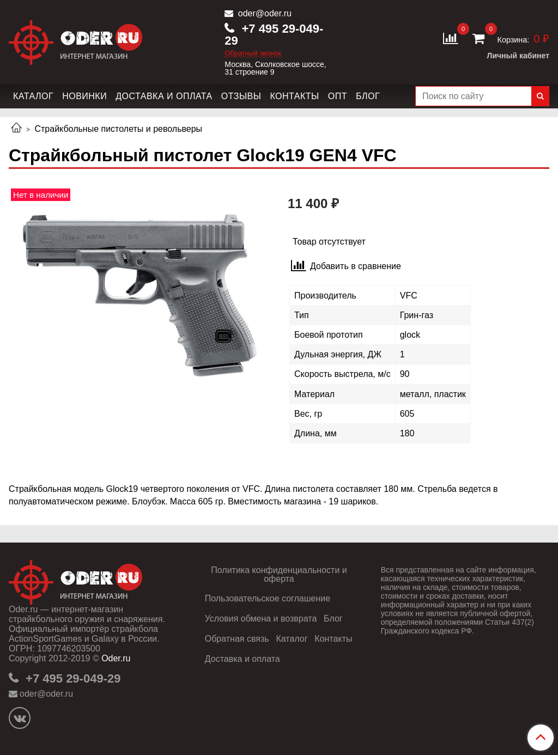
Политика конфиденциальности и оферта (279, 574)
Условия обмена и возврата (261, 618)
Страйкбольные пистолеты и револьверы (118, 128)
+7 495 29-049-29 (274, 34)
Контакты (294, 96)
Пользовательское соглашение (267, 598)
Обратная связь (237, 638)
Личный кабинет (518, 55)
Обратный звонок (253, 53)
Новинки (84, 96)
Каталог (33, 96)
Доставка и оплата (164, 96)
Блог (368, 96)
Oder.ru (115, 658)
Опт (337, 96)
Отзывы (241, 96)
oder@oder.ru (263, 13)
